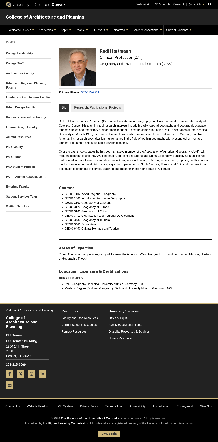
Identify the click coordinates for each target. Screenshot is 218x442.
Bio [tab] (64, 107)
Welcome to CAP (21, 30)
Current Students (178, 30)
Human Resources (121, 338)
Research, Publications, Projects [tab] (97, 107)
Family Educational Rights (125, 324)
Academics (47, 30)
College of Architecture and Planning (45, 17)
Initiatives (120, 30)
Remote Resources (74, 331)
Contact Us (12, 406)
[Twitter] (22, 379)
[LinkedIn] (44, 379)
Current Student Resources (79, 324)
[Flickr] (11, 390)
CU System (65, 406)
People (82, 30)
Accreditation (161, 406)
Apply (66, 30)
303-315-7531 (90, 92)
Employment (185, 406)
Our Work (100, 30)
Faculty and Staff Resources (80, 318)
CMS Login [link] (109, 434)
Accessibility (137, 406)
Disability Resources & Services (129, 331)
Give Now (206, 406)
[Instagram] (33, 379)
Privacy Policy (89, 406)
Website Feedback (39, 406)
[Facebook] (11, 379)
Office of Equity (118, 318)
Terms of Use (113, 406)
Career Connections (147, 30)
